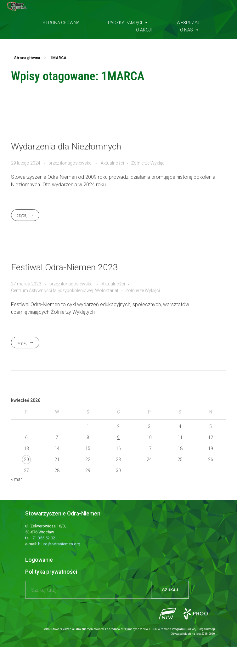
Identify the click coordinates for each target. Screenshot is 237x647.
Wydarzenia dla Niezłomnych (66, 146)
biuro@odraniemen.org (59, 544)
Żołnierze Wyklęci (148, 163)
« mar (16, 479)
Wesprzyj (188, 21)
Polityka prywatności (51, 572)
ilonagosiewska (76, 163)
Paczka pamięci (128, 21)
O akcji (144, 28)
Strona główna (61, 21)
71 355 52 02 (43, 538)
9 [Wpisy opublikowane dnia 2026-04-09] (118, 437)
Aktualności (112, 163)
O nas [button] (189, 28)
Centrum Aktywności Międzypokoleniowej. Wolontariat (64, 290)
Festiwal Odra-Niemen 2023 (64, 267)
